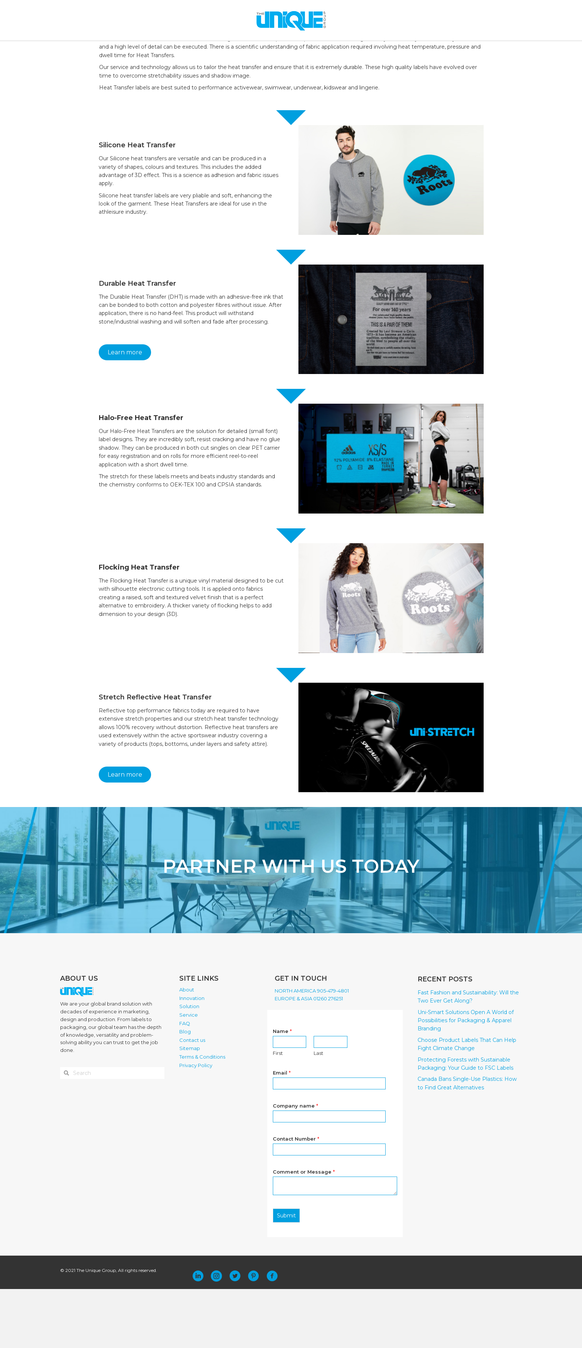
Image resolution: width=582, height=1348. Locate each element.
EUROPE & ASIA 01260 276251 (309, 1057)
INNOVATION (211, 49)
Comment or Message (304, 1230)
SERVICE (286, 49)
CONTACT (361, 49)
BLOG (334, 49)
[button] (198, 1335)
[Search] (473, 49)
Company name (295, 1164)
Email (282, 1131)
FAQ (314, 49)
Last (318, 1112)
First (278, 1112)
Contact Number (296, 1197)
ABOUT (175, 49)
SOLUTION (251, 49)
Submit (286, 1274)
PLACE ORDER (398, 49)
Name (282, 1090)
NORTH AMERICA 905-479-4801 (312, 1049)
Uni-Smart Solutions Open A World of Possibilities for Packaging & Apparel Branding (466, 1079)
